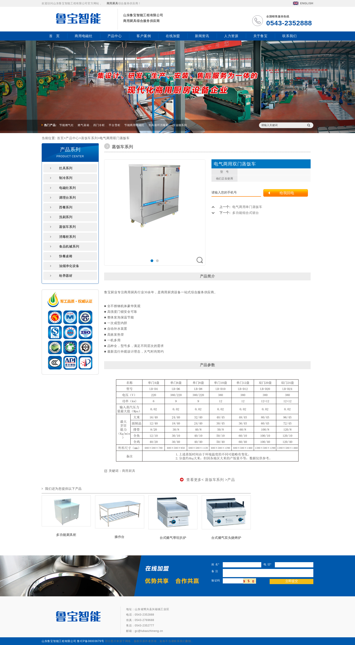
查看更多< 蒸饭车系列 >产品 (207, 480)
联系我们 (289, 36)
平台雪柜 (114, 125)
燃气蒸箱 (83, 125)
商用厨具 (128, 471)
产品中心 (115, 36)
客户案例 (144, 36)
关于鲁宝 (260, 36)
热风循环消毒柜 (159, 125)
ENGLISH (303, 3)
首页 (60, 138)
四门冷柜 (99, 125)
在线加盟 (173, 36)
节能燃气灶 (66, 125)
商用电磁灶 (84, 36)
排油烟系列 (180, 125)
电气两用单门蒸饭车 (236, 207)
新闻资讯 (202, 36)
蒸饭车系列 (89, 138)
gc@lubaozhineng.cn (149, 631)
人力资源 (231, 36)
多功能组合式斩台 (235, 213)
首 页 (54, 36)
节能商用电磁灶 (134, 125)
